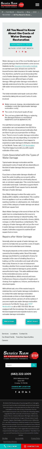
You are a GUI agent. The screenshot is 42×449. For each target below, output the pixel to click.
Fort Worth (10, 12)
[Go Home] (2, 12)
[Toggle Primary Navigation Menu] (37, 5)
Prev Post (9, 322)
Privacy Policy (35, 438)
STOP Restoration (27, 145)
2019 (35, 12)
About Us (20, 12)
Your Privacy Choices (10, 442)
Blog (28, 12)
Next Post (32, 322)
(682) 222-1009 (21, 374)
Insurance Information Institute (26, 66)
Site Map (5, 438)
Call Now (10, 446)
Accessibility (19, 438)
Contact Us (31, 446)
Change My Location (21, 387)
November (6, 15)
